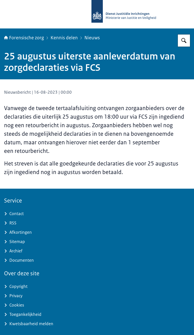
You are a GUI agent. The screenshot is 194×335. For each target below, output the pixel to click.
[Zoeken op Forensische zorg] (184, 41)
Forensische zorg (24, 38)
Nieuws (92, 38)
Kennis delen (64, 38)
